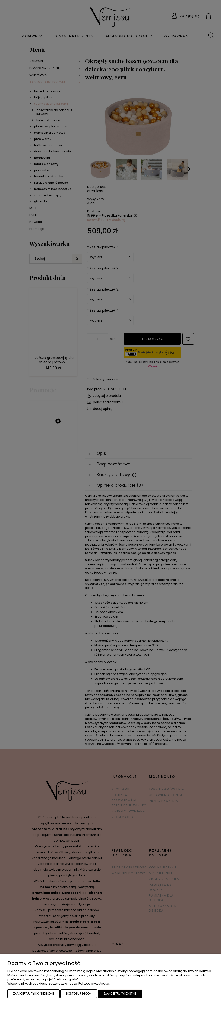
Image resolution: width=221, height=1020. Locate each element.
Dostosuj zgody (78, 993)
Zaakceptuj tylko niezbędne (33, 993)
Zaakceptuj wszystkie (119, 993)
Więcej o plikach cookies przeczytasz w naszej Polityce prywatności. (58, 983)
